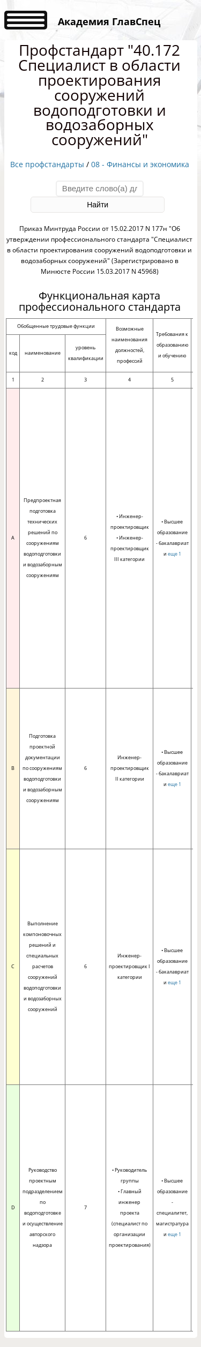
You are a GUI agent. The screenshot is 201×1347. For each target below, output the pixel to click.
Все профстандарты (47, 164)
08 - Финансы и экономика (140, 164)
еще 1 (174, 553)
